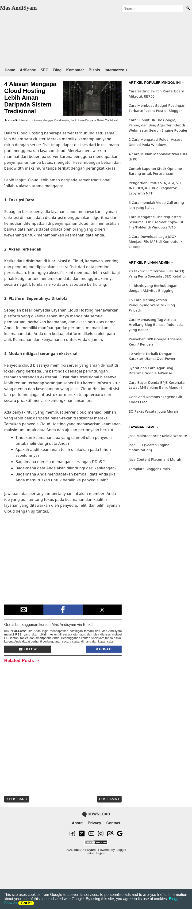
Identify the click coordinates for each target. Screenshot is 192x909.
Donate (104, 649)
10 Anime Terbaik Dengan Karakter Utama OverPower (152, 356)
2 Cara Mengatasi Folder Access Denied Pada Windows (155, 142)
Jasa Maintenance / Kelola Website (158, 435)
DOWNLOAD (96, 814)
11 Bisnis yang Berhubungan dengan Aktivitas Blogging (153, 288)
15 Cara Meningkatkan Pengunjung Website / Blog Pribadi (152, 304)
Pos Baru (16, 799)
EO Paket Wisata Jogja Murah (153, 411)
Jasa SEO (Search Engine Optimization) (149, 447)
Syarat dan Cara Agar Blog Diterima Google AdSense (151, 370)
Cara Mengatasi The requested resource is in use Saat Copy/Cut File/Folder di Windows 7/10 (156, 221)
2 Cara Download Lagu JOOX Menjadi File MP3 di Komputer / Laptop (155, 241)
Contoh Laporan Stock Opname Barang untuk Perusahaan (155, 171)
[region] (91, 37)
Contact (113, 823)
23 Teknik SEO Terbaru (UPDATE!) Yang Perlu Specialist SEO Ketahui (157, 273)
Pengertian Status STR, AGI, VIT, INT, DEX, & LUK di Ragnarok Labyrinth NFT (155, 187)
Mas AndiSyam (18, 8)
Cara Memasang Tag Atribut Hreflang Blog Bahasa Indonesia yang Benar (156, 324)
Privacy (94, 823)
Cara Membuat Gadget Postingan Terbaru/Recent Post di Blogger (157, 108)
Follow (28, 649)
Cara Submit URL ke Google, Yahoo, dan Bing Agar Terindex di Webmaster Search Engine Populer (158, 125)
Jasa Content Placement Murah (155, 459)
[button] (23, 610)
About (77, 823)
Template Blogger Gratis (149, 468)
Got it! (26, 903)
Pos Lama (110, 799)
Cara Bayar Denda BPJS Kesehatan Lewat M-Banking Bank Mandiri (158, 385)
